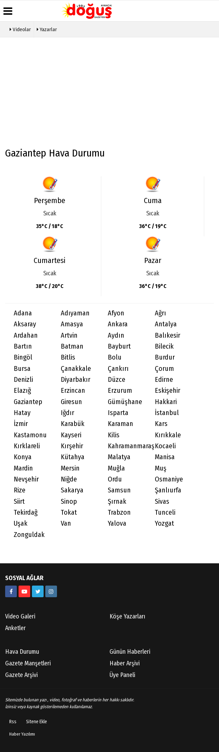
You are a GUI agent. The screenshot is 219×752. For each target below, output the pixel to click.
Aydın (116, 335)
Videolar (20, 29)
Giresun (71, 402)
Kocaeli (165, 446)
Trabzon (119, 512)
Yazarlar (47, 29)
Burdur (165, 357)
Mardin (23, 468)
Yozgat (164, 523)
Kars (161, 424)
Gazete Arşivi (21, 675)
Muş (160, 468)
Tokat (69, 512)
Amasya (72, 324)
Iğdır (67, 413)
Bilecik (164, 346)
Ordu (115, 479)
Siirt (19, 501)
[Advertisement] (109, 95)
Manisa (165, 457)
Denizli (23, 380)
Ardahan (26, 335)
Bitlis (68, 357)
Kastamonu (30, 435)
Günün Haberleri (130, 651)
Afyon (116, 313)
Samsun (119, 490)
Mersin (70, 468)
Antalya (166, 324)
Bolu (115, 357)
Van (66, 523)
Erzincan (73, 390)
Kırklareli (27, 446)
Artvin (69, 335)
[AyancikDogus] (38, 591)
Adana (23, 313)
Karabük (72, 424)
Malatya (119, 457)
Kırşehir (72, 446)
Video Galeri (20, 616)
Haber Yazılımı (22, 734)
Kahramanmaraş (127, 446)
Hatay (22, 413)
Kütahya (72, 457)
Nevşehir (26, 479)
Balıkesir (167, 335)
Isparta (118, 413)
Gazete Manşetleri (28, 663)
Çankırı (118, 369)
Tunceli (165, 512)
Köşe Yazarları (127, 616)
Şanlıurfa (168, 490)
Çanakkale (76, 369)
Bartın (23, 346)
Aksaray (25, 324)
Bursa (22, 369)
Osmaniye (169, 479)
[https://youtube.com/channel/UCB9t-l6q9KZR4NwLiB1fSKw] (24, 591)
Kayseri (71, 435)
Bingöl (23, 357)
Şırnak (117, 501)
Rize (19, 490)
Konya (23, 457)
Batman (72, 346)
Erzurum (120, 390)
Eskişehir (167, 390)
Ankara (118, 324)
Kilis (113, 435)
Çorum (164, 369)
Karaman (120, 424)
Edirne (164, 380)
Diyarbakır (75, 380)
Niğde (69, 479)
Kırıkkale (168, 435)
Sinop (69, 501)
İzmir (21, 424)
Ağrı (160, 313)
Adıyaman (75, 313)
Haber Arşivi (125, 663)
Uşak (20, 523)
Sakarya (72, 490)
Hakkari (166, 402)
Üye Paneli (122, 675)
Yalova (117, 523)
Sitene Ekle (36, 722)
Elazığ (22, 390)
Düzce (116, 380)
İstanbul (167, 413)
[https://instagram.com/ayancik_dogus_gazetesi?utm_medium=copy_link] (51, 591)
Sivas (162, 501)
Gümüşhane (125, 402)
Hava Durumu (22, 651)
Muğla (116, 468)
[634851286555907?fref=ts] (11, 591)
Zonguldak (29, 535)
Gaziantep (28, 402)
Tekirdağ (25, 512)
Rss (12, 722)
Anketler (15, 628)
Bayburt (119, 346)
